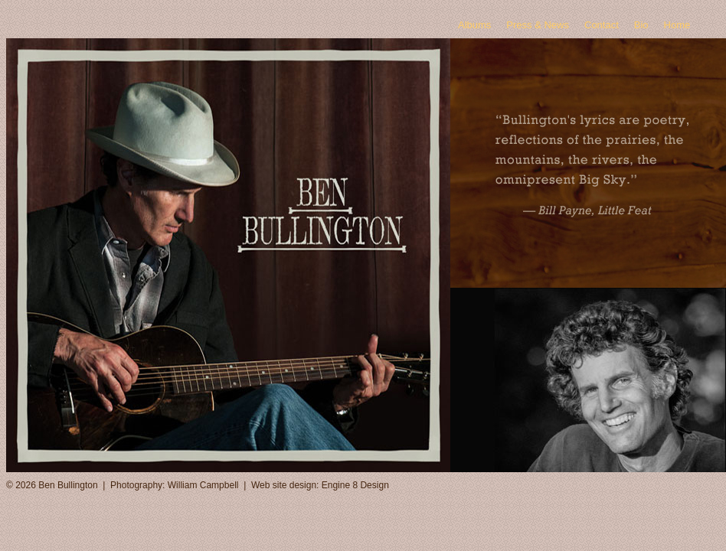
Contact (601, 25)
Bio (641, 25)
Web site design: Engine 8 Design (320, 485)
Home (677, 25)
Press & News (537, 25)
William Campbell (203, 485)
